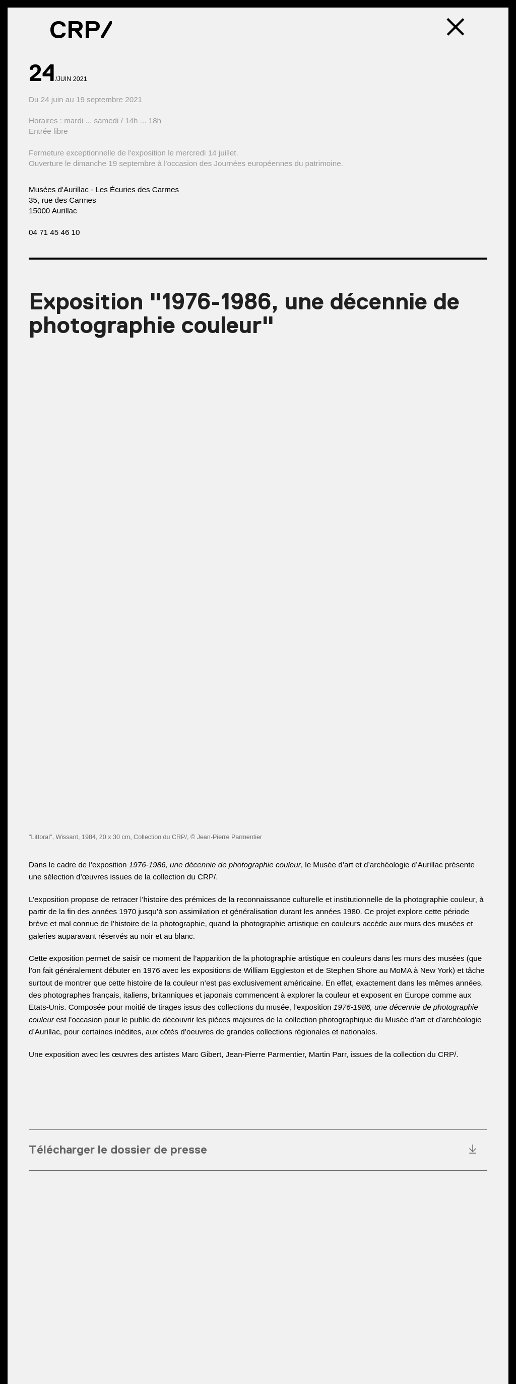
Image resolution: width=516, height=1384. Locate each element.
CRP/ (81, 29)
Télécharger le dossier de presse (118, 1152)
